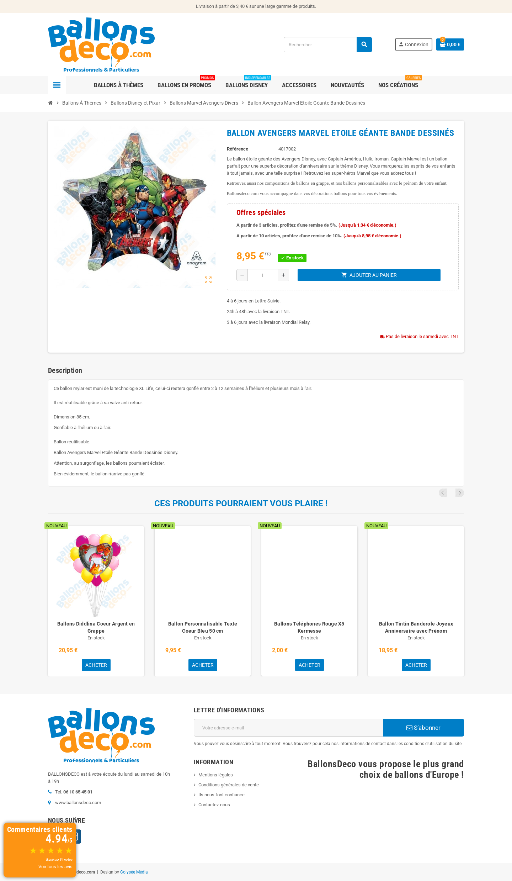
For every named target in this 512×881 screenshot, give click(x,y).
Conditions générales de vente (228, 784)
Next (459, 493)
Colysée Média (134, 872)
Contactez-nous (214, 804)
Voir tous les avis (55, 866)
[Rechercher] (328, 44)
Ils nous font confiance (221, 794)
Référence (237, 149)
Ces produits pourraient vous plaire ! (241, 503)
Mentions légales (215, 774)
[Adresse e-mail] (288, 728)
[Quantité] (262, 275)
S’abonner (423, 727)
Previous (450, 493)
